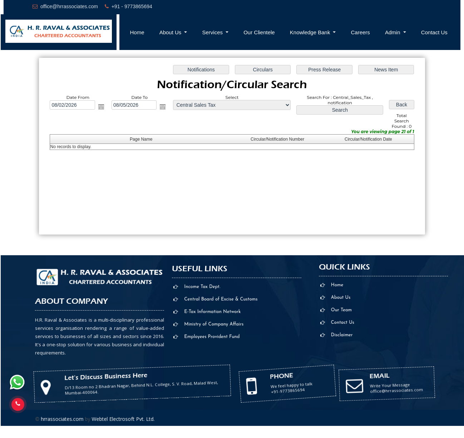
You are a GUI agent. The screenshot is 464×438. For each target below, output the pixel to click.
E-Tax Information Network (212, 365)
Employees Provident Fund (212, 390)
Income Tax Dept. (202, 340)
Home (137, 32)
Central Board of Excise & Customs (220, 353)
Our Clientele (259, 32)
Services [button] (213, 32)
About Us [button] (171, 32)
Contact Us (434, 32)
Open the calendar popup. (101, 107)
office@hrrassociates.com (69, 6)
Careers (360, 32)
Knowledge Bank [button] (311, 32)
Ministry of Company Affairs (213, 378)
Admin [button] (393, 32)
